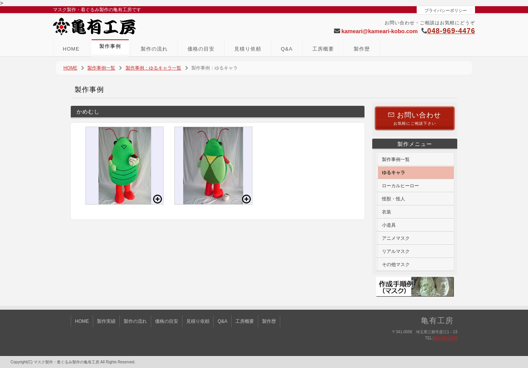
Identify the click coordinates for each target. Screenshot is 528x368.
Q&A (287, 49)
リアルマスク (396, 251)
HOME (71, 49)
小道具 (389, 225)
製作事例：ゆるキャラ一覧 (153, 68)
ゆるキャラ (393, 172)
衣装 (386, 212)
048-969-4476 (451, 31)
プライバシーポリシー (445, 10)
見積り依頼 (247, 49)
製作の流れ (154, 49)
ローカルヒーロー (400, 185)
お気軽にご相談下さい (414, 117)
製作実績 (106, 321)
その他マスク (396, 264)
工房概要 (323, 49)
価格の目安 (201, 49)
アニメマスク (396, 238)
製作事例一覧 (101, 68)
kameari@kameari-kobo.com (379, 31)
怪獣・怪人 (393, 199)
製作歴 (362, 49)
